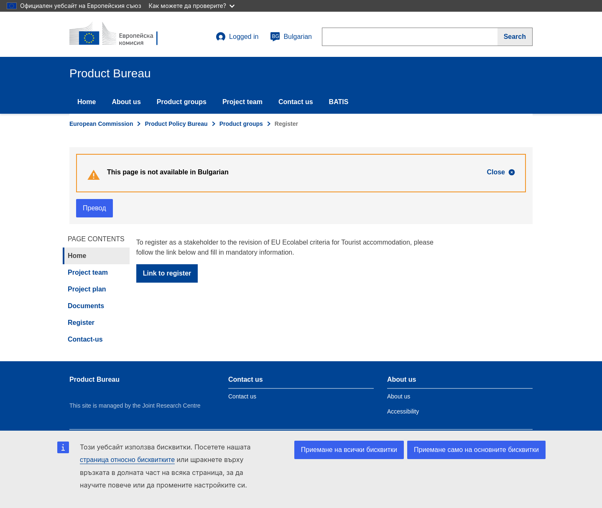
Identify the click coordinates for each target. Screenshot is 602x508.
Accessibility (403, 411)
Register (81, 322)
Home (86, 101)
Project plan (87, 289)
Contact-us (85, 339)
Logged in (237, 37)
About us (126, 101)
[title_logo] (120, 34)
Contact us (295, 101)
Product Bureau (94, 379)
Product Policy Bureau (176, 123)
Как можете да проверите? (192, 5)
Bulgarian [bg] (291, 37)
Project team (242, 101)
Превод (94, 208)
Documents (86, 305)
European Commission (101, 123)
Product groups (182, 101)
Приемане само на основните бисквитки (476, 449)
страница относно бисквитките (127, 459)
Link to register (167, 273)
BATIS (339, 101)
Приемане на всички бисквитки (349, 449)
